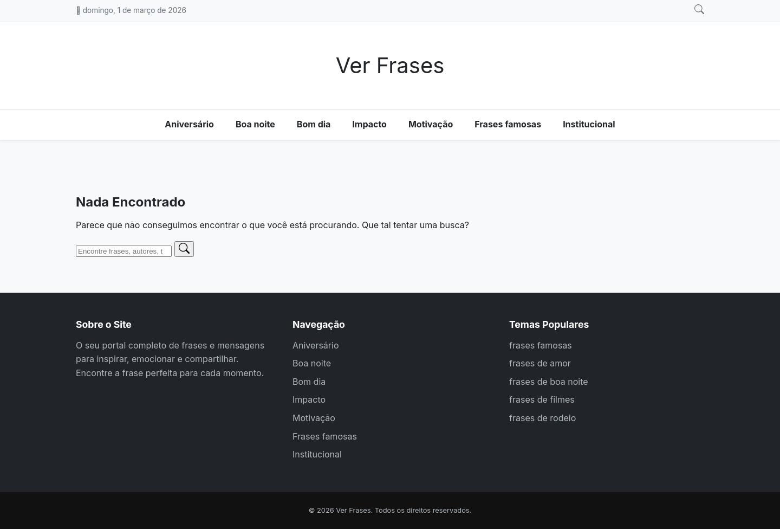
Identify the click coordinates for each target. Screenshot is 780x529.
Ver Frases (390, 65)
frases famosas (540, 345)
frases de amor (540, 363)
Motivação (430, 124)
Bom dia (314, 124)
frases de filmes (542, 399)
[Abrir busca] (699, 9)
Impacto (369, 124)
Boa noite (255, 124)
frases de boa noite (548, 381)
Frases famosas (507, 124)
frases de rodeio (542, 417)
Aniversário (189, 124)
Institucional (589, 124)
